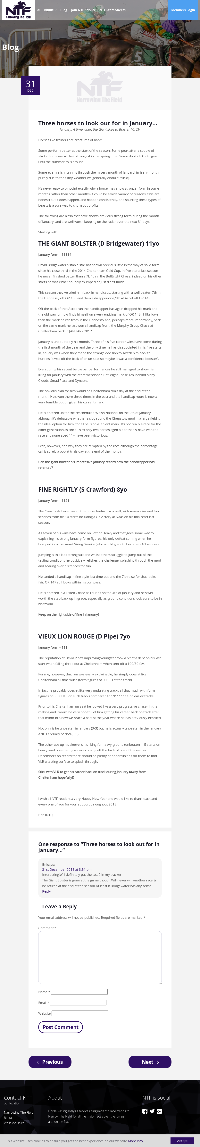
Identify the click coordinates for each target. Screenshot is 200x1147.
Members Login (183, 10)
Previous (48, 1061)
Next (151, 1061)
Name (44, 992)
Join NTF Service (83, 10)
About (49, 10)
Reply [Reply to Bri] (46, 891)
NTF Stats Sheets (113, 10)
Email (43, 1002)
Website (44, 1013)
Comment (47, 928)
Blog (63, 10)
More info (135, 1141)
